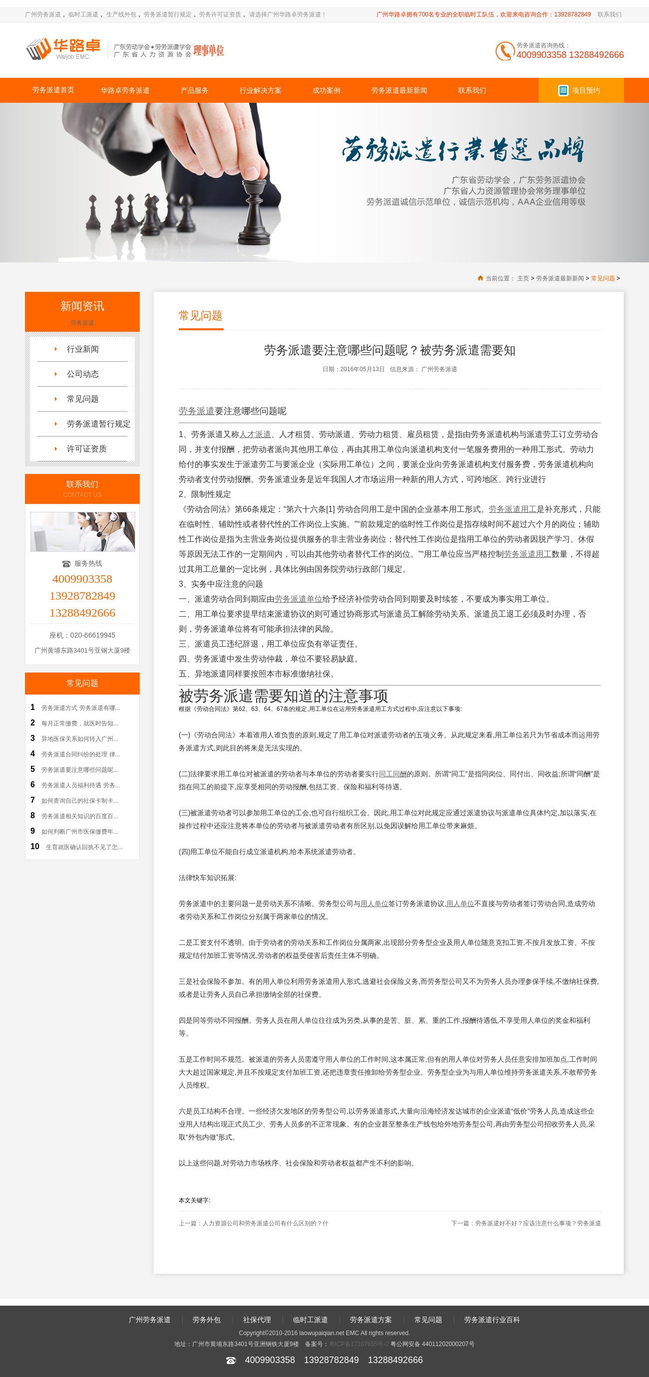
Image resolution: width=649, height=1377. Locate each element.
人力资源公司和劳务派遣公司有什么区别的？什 (265, 1223)
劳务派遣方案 (371, 1320)
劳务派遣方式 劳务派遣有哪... (80, 707)
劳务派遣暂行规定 (168, 14)
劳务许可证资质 (220, 14)
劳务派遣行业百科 (492, 1320)
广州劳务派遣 (43, 14)
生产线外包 (121, 14)
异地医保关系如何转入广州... (79, 738)
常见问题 (603, 278)
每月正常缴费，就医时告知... (79, 723)
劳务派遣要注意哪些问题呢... (79, 769)
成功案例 (326, 90)
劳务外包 (207, 1320)
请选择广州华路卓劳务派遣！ (288, 14)
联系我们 (610, 14)
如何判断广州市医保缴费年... (79, 831)
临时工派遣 (83, 14)
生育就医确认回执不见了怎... (84, 847)
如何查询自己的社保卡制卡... (79, 800)
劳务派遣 (82, 322)
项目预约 (586, 90)
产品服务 (195, 90)
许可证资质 (87, 449)
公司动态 (83, 374)
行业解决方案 (261, 90)
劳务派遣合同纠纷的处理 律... (80, 754)
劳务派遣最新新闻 (399, 90)
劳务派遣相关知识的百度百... (79, 816)
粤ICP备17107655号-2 (359, 1344)
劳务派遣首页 (53, 90)
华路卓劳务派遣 (125, 90)
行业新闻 (83, 349)
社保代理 (257, 1320)
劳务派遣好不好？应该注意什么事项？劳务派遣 (538, 1223)
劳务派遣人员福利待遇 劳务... (80, 785)
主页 (523, 278)
